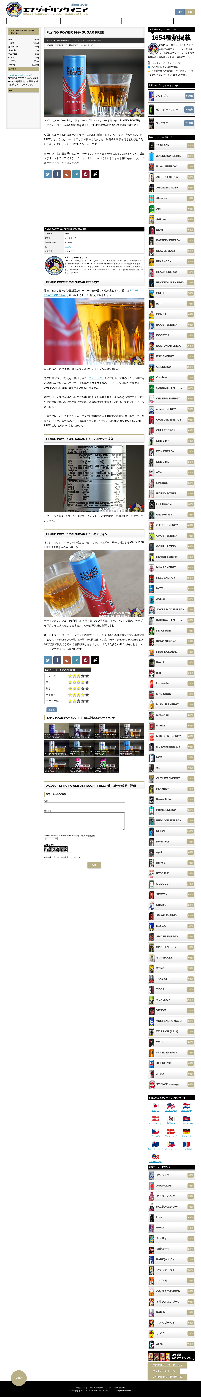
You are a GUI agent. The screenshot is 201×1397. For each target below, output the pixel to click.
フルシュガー (96, 378)
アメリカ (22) (171, 1109)
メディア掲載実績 (95, 1387)
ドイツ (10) (186, 1135)
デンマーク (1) (171, 1135)
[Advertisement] (94, 203)
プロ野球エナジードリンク (167, 1365)
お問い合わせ (119, 1387)
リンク (108, 1387)
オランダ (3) (186, 1109)
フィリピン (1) (171, 1148)
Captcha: (49, 848)
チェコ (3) (155, 1135)
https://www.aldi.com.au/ (20, 75)
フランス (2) (186, 1148)
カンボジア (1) (186, 1122)
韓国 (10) (171, 1122)
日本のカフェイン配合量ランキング (81, 21)
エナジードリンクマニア (104, 1391)
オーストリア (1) (155, 1122)
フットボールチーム (163, 1371)
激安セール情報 (132, 21)
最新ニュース (111, 21)
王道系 (68, 247)
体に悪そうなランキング (158, 21)
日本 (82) (155, 1109)
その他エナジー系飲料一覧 (167, 1377)
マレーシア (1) (155, 1160)
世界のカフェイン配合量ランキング (39, 21)
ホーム (12, 21)
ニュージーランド (155, 1148)
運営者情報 (81, 1387)
